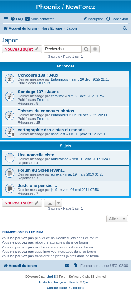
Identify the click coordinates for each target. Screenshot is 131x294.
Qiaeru (87, 282)
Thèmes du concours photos (46, 110)
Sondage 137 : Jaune (38, 91)
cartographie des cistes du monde (51, 129)
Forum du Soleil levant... (41, 170)
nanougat (58, 134)
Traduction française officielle (59, 282)
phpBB (51, 276)
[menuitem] (16, 19)
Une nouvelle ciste (36, 154)
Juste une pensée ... (37, 185)
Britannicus (59, 79)
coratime (57, 96)
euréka (56, 174)
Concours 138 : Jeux (38, 75)
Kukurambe (59, 159)
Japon (10, 40)
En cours (43, 83)
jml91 (55, 190)
